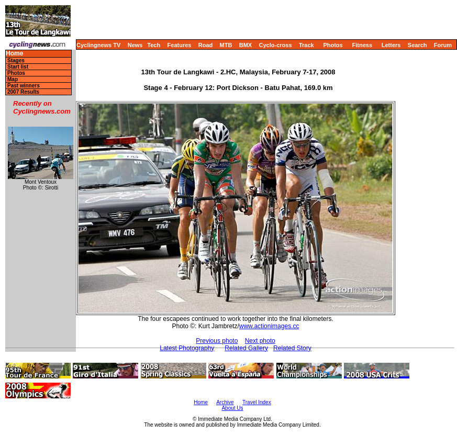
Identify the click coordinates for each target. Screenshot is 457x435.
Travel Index (256, 402)
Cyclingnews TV (98, 45)
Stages (16, 60)
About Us (232, 408)
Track (306, 45)
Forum (443, 45)
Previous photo (217, 340)
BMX (245, 45)
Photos (332, 45)
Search (417, 45)
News (135, 45)
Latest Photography (187, 348)
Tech (153, 45)
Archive (224, 402)
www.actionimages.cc (269, 326)
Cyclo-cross (275, 45)
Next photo (260, 340)
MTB (226, 45)
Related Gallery (246, 348)
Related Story (292, 348)
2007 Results (23, 92)
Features (180, 45)
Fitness (362, 45)
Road (205, 45)
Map (12, 79)
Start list (17, 67)
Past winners (23, 85)
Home (14, 53)
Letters (391, 45)
